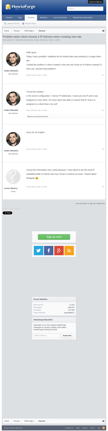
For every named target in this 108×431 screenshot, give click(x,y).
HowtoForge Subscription (83, 18)
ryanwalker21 (69, 313)
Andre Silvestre (11, 71)
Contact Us (69, 428)
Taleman (30, 116)
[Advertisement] (54, 359)
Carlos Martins (10, 188)
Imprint (84, 428)
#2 (103, 110)
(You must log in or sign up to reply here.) (90, 203)
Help (77, 428)
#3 (103, 149)
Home (92, 428)
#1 (103, 75)
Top (99, 428)
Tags (20, 18)
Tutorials (8, 18)
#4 (103, 187)
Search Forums (13, 24)
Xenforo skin (8, 428)
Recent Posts (30, 24)
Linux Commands (60, 18)
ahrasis (39, 116)
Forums (31, 18)
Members (43, 18)
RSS (103, 428)
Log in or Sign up (95, 2)
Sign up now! (54, 237)
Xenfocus (19, 428)
